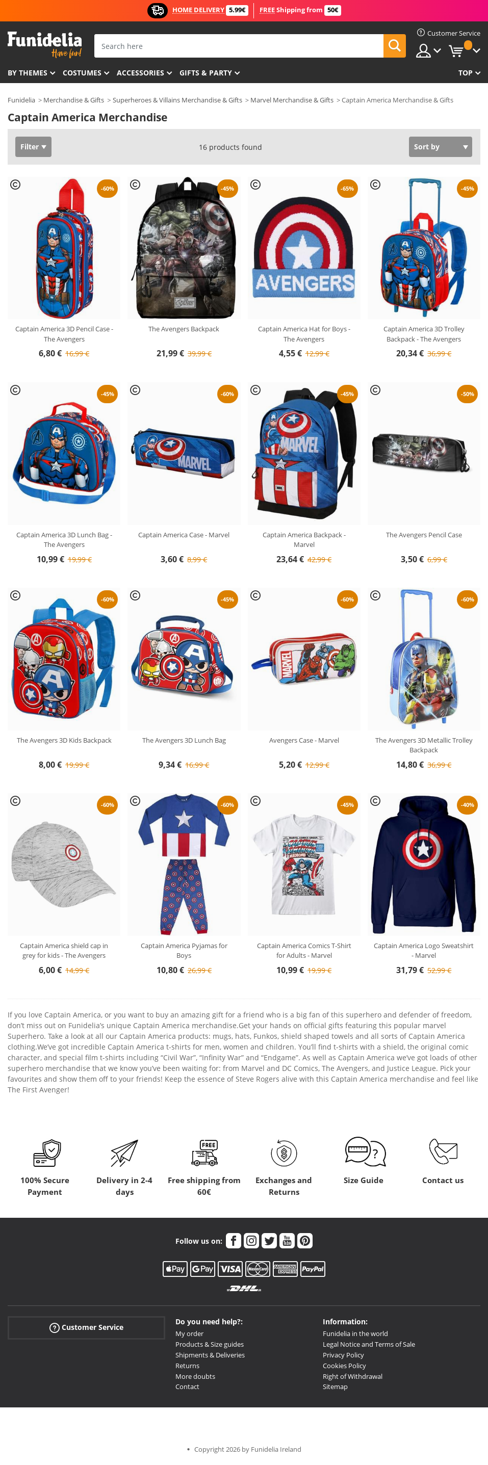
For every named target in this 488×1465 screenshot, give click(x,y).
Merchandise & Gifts (73, 99)
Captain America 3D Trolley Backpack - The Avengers (424, 334)
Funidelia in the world (355, 1333)
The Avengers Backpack (183, 328)
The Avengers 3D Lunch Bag (184, 740)
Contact (187, 1386)
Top (465, 72)
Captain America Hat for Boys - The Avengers (304, 334)
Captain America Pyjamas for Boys (184, 950)
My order (189, 1333)
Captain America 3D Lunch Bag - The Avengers (64, 540)
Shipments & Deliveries (210, 1354)
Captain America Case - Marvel (183, 534)
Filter (29, 146)
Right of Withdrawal (352, 1376)
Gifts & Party (205, 72)
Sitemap (335, 1386)
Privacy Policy (343, 1354)
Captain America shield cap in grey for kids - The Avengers (64, 950)
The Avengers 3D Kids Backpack (64, 740)
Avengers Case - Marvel (304, 740)
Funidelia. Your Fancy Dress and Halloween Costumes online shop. (45, 45)
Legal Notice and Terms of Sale (369, 1344)
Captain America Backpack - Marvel (304, 540)
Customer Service (86, 1327)
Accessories (140, 72)
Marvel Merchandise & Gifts (291, 99)
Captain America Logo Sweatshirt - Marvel (424, 950)
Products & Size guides (209, 1344)
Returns (187, 1365)
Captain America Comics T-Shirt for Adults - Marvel (304, 950)
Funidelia (21, 99)
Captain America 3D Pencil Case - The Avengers (64, 334)
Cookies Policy (344, 1365)
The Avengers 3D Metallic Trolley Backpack (424, 745)
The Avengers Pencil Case (424, 534)
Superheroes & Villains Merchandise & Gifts (177, 99)
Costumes (82, 72)
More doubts (195, 1376)
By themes (27, 72)
